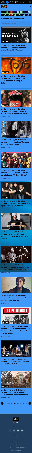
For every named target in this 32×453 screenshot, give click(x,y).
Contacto (16, 438)
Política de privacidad (16, 444)
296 (21, 403)
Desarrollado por (16, 450)
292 (9, 403)
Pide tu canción (16, 441)
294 (15, 403)
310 (26, 403)
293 (12, 403)
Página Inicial (16, 435)
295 (18, 403)
